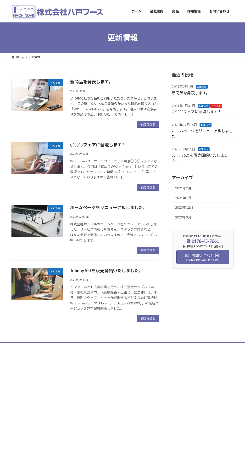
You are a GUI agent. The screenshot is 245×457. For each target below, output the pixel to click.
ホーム (20, 347)
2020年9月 (183, 217)
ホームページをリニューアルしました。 (108, 207)
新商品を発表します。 (91, 81)
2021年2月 (183, 188)
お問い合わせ (99, 347)
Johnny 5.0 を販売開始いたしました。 (106, 270)
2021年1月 (183, 198)
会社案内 (39, 347)
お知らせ (201, 86)
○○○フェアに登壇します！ (98, 144)
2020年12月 (184, 207)
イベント (216, 105)
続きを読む (148, 124)
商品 (57, 347)
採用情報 (75, 347)
